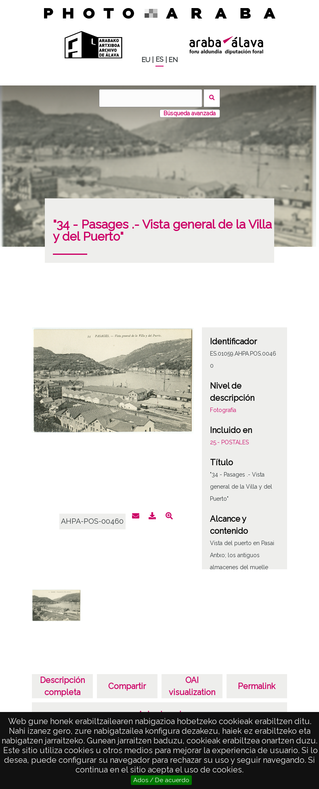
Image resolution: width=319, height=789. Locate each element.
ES (159, 59)
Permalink (256, 686)
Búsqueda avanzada (190, 113)
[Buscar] (150, 98)
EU (145, 60)
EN (173, 60)
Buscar (212, 98)
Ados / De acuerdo (161, 780)
